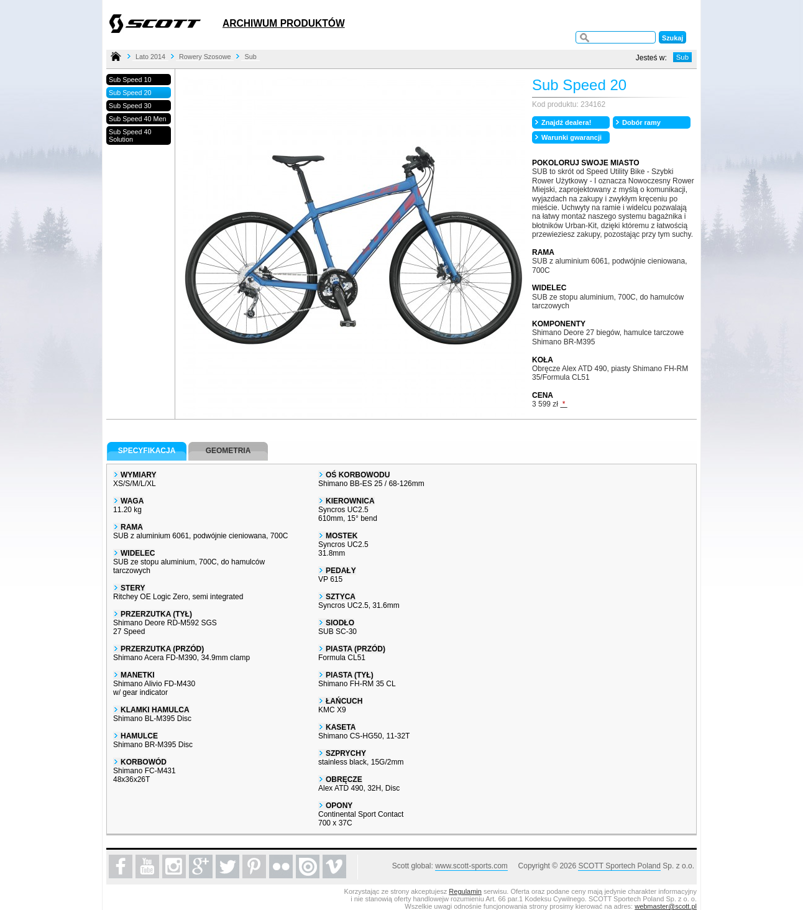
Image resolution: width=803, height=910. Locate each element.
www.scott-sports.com (471, 866)
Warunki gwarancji (571, 137)
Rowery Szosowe (205, 56)
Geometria (228, 450)
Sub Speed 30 (130, 105)
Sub (250, 56)
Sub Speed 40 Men (137, 118)
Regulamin (465, 891)
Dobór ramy (641, 122)
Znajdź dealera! (566, 122)
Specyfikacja (147, 450)
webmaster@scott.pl (666, 906)
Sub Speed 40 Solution (130, 135)
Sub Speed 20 (130, 92)
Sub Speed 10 (130, 79)
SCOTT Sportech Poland (619, 866)
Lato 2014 (150, 56)
